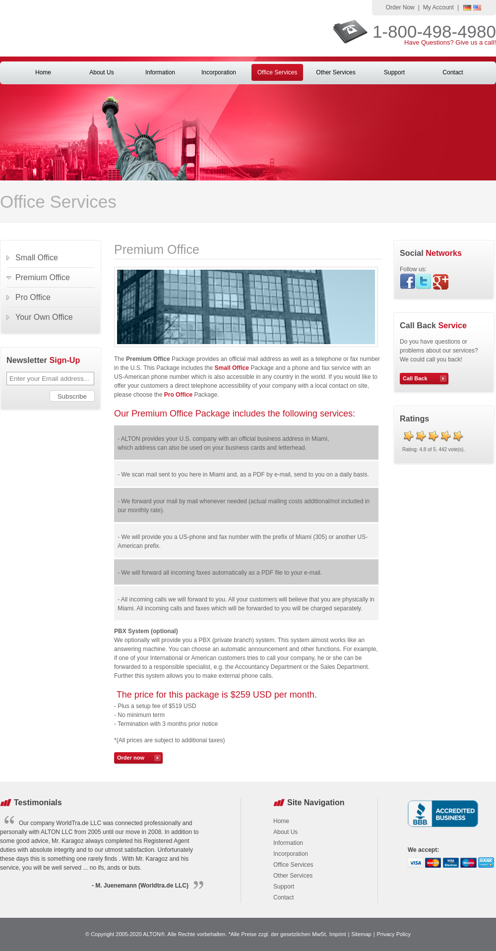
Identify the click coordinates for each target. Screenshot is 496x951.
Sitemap (361, 934)
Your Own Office (44, 317)
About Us (101, 72)
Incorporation (218, 72)
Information (160, 72)
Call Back (415, 378)
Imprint (337, 934)
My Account (438, 7)
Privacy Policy (394, 934)
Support (394, 72)
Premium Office (42, 277)
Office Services (277, 72)
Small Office (232, 367)
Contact (452, 72)
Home (43, 72)
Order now (130, 758)
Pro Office (33, 297)
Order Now (400, 7)
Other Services (335, 72)
